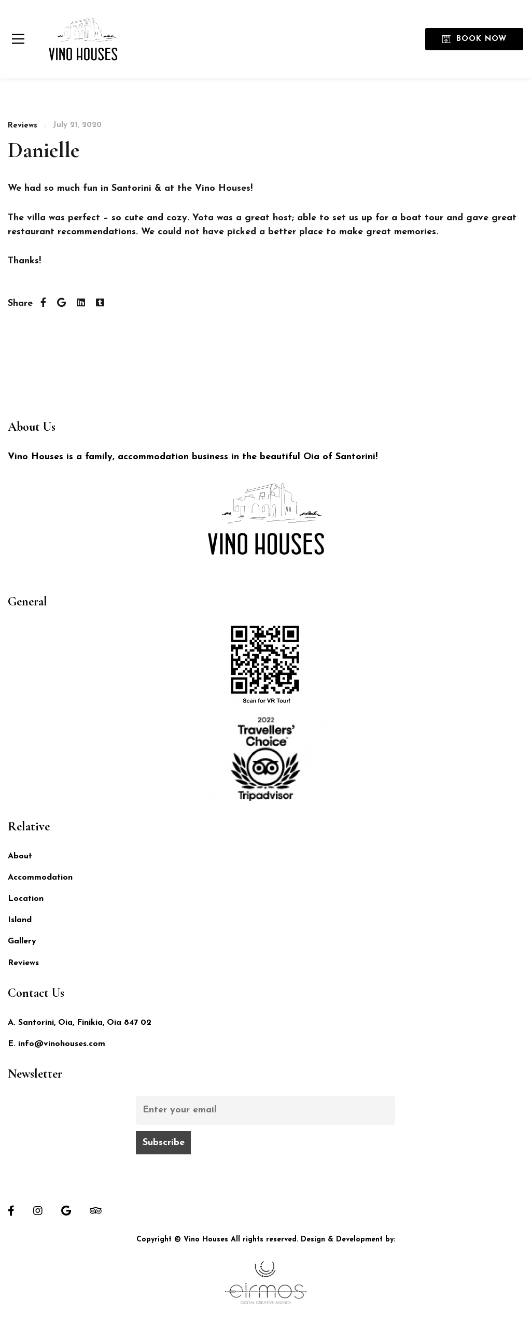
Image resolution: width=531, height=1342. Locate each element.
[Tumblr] (100, 303)
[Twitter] (61, 303)
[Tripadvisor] (96, 1211)
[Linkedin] (81, 303)
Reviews (22, 126)
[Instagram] (38, 1211)
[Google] (66, 1211)
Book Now (474, 39)
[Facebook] (43, 303)
